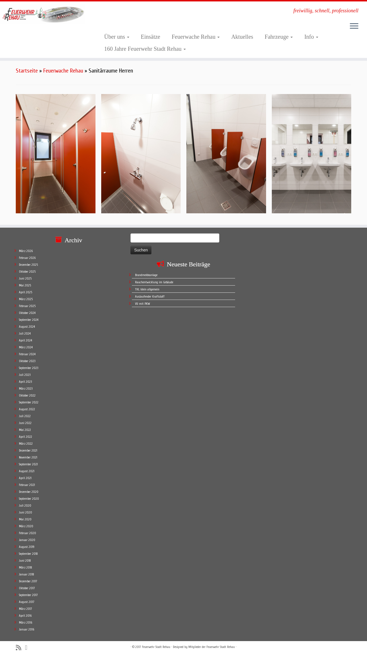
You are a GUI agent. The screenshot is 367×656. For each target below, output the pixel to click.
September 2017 (28, 595)
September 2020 (29, 499)
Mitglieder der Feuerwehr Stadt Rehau (211, 647)
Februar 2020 (27, 533)
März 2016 (25, 622)
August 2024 (27, 327)
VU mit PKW (142, 304)
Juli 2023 (24, 375)
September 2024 (28, 320)
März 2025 (26, 299)
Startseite (27, 70)
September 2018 (28, 554)
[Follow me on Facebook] (28, 648)
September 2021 (28, 464)
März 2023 (25, 389)
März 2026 (26, 251)
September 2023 (28, 368)
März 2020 (26, 526)
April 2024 (25, 340)
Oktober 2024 (27, 313)
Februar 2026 (27, 258)
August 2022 (27, 409)
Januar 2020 (27, 540)
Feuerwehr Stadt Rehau (156, 647)
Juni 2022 (25, 423)
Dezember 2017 (28, 581)
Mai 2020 (25, 519)
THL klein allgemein (147, 289)
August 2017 (26, 602)
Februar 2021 (27, 485)
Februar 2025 (27, 306)
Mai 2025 (25, 285)
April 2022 (25, 437)
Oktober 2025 (27, 272)
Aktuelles (242, 37)
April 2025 (25, 292)
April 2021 (25, 478)
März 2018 (25, 567)
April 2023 (25, 382)
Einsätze (150, 37)
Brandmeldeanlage (146, 275)
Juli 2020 (25, 505)
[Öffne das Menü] (354, 26)
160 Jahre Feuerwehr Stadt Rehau (145, 49)
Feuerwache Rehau (196, 37)
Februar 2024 (27, 354)
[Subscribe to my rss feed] (20, 648)
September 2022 (28, 402)
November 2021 (28, 457)
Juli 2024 (25, 333)
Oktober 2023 (27, 361)
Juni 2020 (25, 512)
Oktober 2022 (27, 395)
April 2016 (25, 616)
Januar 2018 (26, 574)
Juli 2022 (25, 416)
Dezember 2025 (28, 265)
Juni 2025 (25, 278)
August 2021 (26, 471)
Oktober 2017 (27, 588)
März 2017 (25, 609)
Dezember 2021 (28, 450)
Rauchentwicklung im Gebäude (154, 282)
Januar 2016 (26, 629)
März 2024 (26, 347)
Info (311, 37)
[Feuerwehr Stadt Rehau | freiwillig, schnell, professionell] (42, 14)
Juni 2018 (25, 561)
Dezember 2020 (28, 492)
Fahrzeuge (279, 37)
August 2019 (26, 547)
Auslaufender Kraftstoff (150, 296)
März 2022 (26, 444)
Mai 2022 (25, 430)
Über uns (116, 37)
